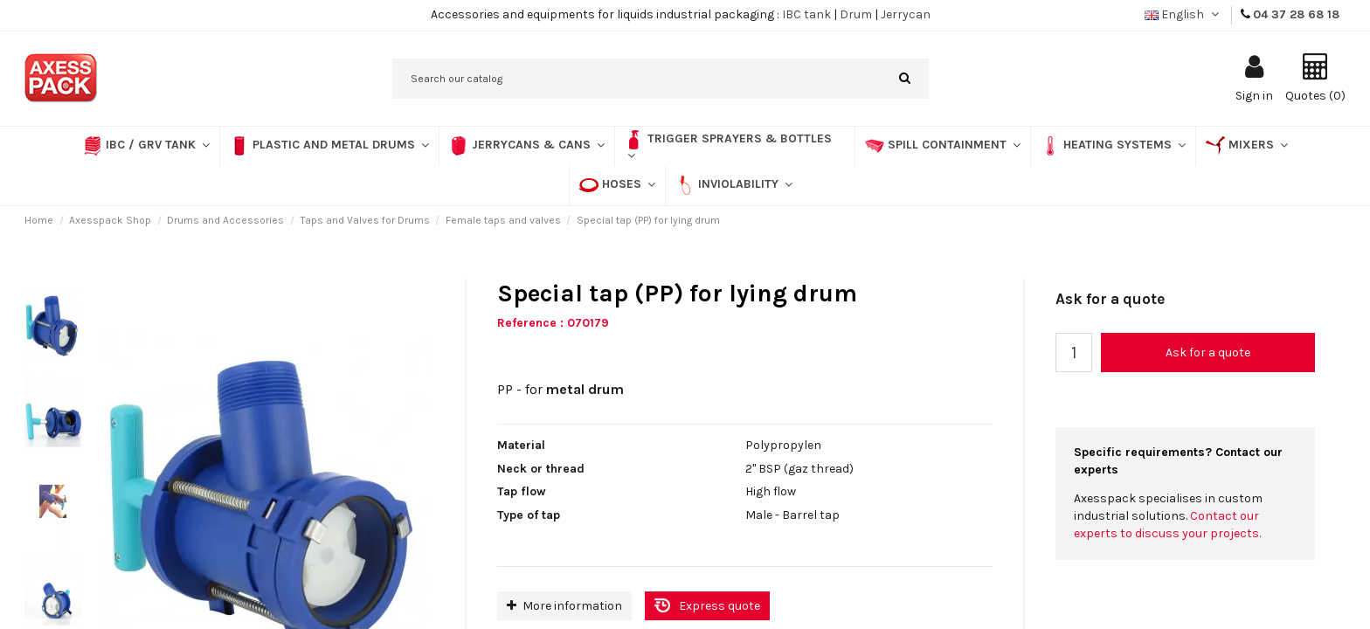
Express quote (719, 605)
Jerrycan (906, 14)
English (1183, 14)
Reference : (530, 322)
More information (564, 605)
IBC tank (806, 14)
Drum (856, 14)
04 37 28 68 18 (1296, 14)
